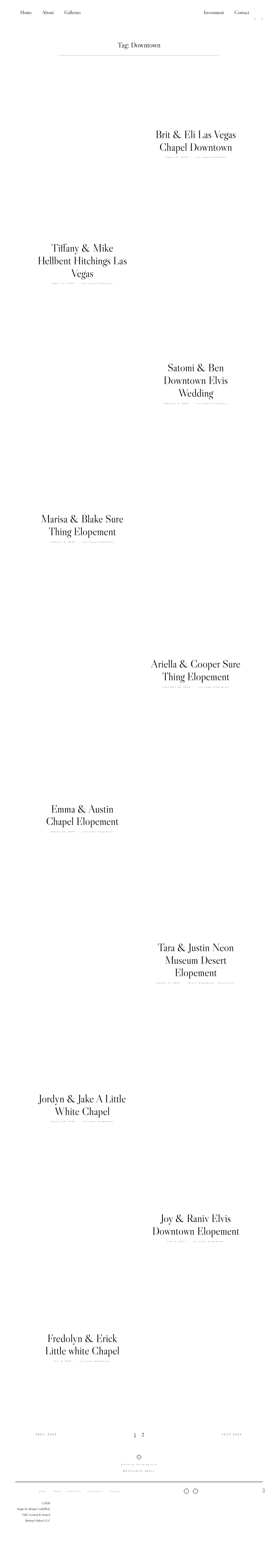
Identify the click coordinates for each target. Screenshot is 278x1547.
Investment (214, 12)
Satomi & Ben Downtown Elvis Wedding (196, 381)
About (48, 12)
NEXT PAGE (232, 1437)
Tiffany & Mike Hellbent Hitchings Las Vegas (82, 263)
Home (25, 12)
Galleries (72, 12)
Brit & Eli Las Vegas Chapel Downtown (196, 141)
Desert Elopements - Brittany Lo (212, 983)
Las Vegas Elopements (211, 157)
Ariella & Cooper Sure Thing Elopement (195, 671)
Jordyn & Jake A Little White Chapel (82, 1108)
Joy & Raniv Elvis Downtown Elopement (195, 1225)
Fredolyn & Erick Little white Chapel (82, 1347)
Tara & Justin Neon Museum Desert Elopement (196, 960)
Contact (242, 12)
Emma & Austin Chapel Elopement (82, 818)
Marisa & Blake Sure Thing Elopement (82, 528)
